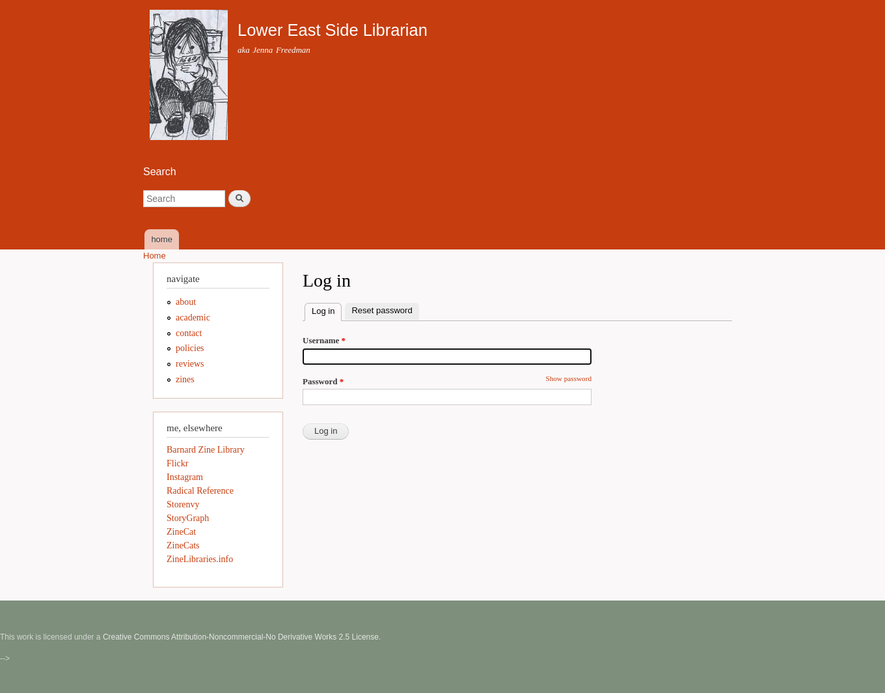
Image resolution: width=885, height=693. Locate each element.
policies (190, 348)
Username (324, 340)
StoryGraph (188, 518)
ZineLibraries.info (200, 559)
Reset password (381, 310)
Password (323, 381)
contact (189, 333)
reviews (190, 364)
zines (185, 379)
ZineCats (183, 545)
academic (193, 317)
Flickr (177, 463)
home (161, 239)
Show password (568, 378)
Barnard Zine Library (206, 450)
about (186, 302)
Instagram (185, 477)
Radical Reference (200, 491)
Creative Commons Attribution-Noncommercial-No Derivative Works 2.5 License (241, 637)
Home (154, 256)
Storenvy (183, 504)
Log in (327, 310)
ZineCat (181, 532)
